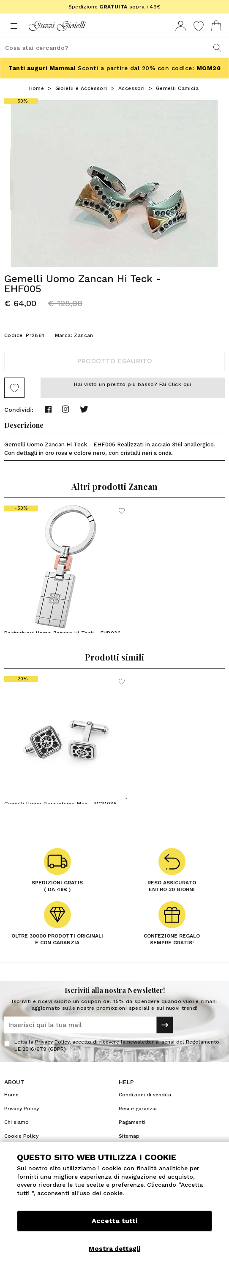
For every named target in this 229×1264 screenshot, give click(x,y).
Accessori (131, 88)
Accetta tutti (114, 1221)
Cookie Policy (21, 1136)
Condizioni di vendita (145, 1095)
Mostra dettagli (114, 1249)
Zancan (83, 335)
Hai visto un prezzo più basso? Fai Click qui (132, 384)
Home (36, 88)
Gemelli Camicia (177, 88)
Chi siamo (16, 1122)
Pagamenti (132, 1122)
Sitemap (129, 1136)
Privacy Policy (52, 1042)
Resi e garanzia (138, 1109)
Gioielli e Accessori (81, 88)
